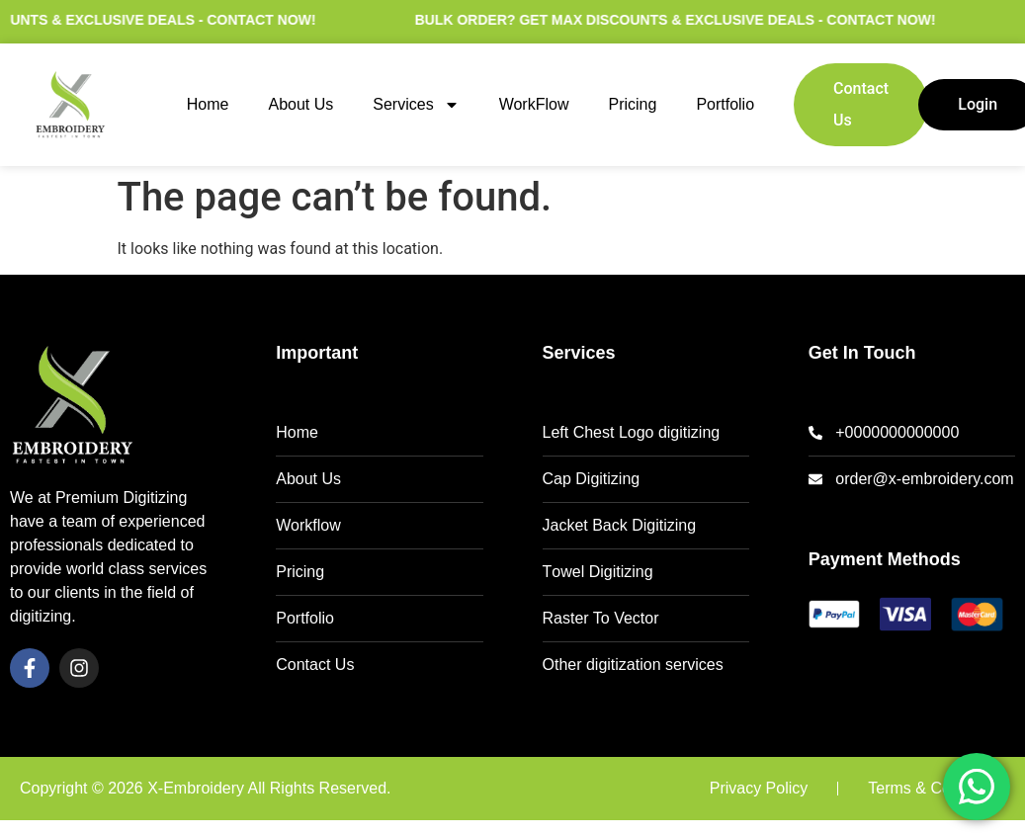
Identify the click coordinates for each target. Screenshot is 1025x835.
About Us (300, 104)
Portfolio (725, 104)
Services (416, 105)
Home (208, 104)
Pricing (632, 104)
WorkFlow (534, 104)
